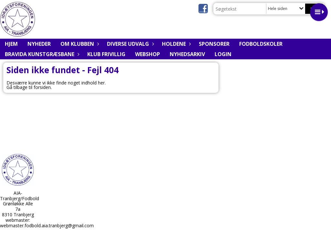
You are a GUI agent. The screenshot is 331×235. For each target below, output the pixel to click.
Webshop (147, 54)
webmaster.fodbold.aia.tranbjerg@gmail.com (47, 225)
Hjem (11, 43)
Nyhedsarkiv (187, 54)
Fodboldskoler (261, 43)
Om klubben (78, 43)
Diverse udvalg (129, 43)
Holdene (175, 43)
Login (223, 54)
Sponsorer (214, 43)
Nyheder (39, 43)
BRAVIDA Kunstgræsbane (41, 54)
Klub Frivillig (106, 54)
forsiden (42, 87)
